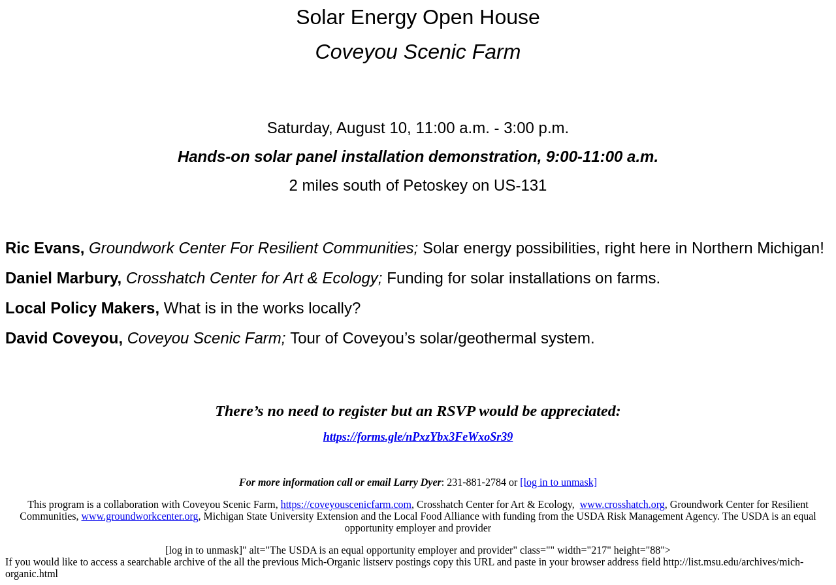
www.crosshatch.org (622, 504)
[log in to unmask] (558, 482)
